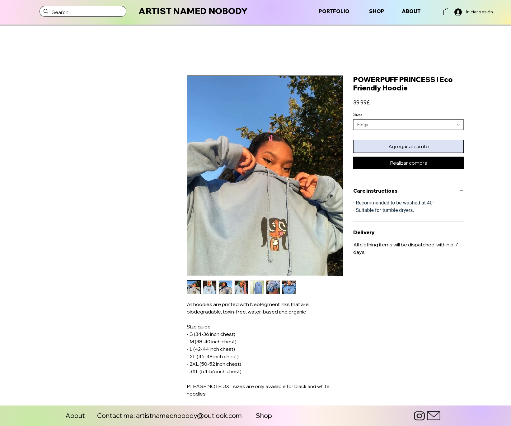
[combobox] (408, 124)
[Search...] (82, 12)
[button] (446, 11)
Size (357, 114)
